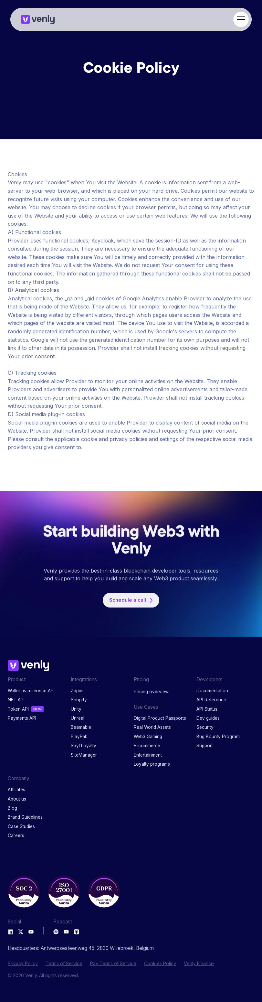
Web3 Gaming (148, 736)
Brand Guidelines (25, 817)
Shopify (79, 699)
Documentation (212, 690)
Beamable (81, 727)
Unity (76, 709)
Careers (16, 835)
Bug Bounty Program (218, 736)
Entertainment (148, 755)
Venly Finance (199, 963)
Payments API (22, 718)
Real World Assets (152, 727)
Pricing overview (151, 691)
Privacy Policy (23, 963)
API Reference (211, 699)
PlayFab (79, 736)
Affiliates (16, 789)
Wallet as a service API (31, 690)
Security (205, 727)
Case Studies (21, 826)
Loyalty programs (152, 764)
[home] (38, 19)
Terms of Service (64, 963)
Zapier (77, 690)
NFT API (16, 699)
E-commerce (147, 745)
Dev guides (208, 718)
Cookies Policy (160, 963)
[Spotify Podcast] (55, 931)
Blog (12, 808)
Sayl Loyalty (83, 745)
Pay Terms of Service (113, 963)
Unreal (77, 718)
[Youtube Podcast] (66, 931)
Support (204, 745)
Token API (18, 709)
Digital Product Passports (160, 718)
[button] (239, 19)
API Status (206, 709)
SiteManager (84, 755)
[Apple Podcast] (76, 931)
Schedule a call (127, 605)
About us (17, 799)
